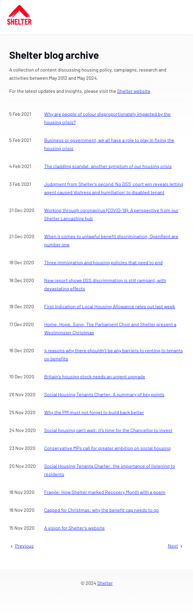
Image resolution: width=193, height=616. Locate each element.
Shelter (105, 583)
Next (173, 546)
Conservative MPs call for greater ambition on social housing (107, 448)
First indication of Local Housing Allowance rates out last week (109, 306)
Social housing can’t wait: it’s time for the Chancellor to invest (108, 430)
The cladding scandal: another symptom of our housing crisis (108, 166)
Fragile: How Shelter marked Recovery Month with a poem (104, 492)
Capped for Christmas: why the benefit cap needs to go (101, 510)
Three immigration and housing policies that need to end (103, 262)
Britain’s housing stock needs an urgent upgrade (94, 376)
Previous (24, 546)
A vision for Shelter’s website (74, 528)
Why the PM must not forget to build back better (94, 412)
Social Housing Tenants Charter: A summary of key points (104, 394)
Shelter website (133, 91)
